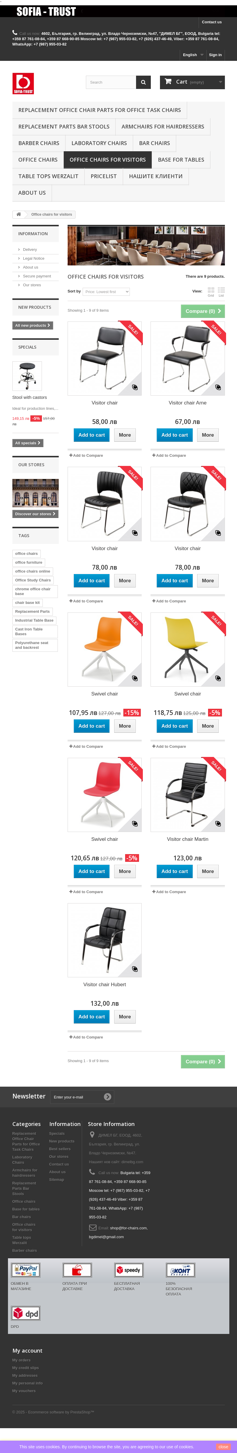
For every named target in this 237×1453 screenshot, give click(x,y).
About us (32, 192)
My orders (21, 1360)
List (221, 292)
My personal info (27, 1383)
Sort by (74, 291)
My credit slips (25, 1368)
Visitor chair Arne (188, 403)
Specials (27, 347)
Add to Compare (88, 455)
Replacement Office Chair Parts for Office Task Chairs (99, 109)
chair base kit (27, 602)
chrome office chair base (33, 591)
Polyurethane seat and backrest (31, 645)
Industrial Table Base (34, 620)
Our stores (31, 285)
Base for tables (181, 159)
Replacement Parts (32, 611)
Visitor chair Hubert (105, 984)
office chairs (26, 553)
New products (34, 307)
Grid (211, 292)
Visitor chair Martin (187, 839)
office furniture (29, 562)
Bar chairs (154, 143)
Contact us (212, 22)
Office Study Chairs (33, 580)
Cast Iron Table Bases (29, 631)
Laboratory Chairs (99, 143)
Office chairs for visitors (108, 159)
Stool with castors (29, 397)
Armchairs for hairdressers (163, 126)
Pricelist (104, 176)
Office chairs (38, 159)
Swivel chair (104, 694)
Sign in (215, 55)
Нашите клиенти (156, 176)
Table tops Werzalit (48, 176)
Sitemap (56, 1179)
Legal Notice (33, 258)
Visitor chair (104, 403)
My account (27, 1350)
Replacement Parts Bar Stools (63, 126)
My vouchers (24, 1391)
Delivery (29, 249)
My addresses (25, 1375)
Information (33, 233)
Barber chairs (38, 143)
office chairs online (32, 571)
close (223, 1446)
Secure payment (36, 276)
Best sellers (60, 1149)
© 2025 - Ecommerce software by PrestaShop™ (53, 1412)
